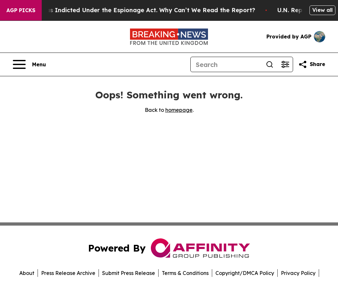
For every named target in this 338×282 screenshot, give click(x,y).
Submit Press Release (128, 273)
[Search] (226, 64)
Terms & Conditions (185, 273)
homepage (179, 110)
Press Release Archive (68, 273)
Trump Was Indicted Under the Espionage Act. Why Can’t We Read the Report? (139, 10)
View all (322, 10)
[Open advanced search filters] (285, 64)
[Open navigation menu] (29, 64)
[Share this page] (311, 64)
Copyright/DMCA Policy (244, 273)
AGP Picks (20, 10)
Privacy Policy (298, 273)
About (26, 273)
